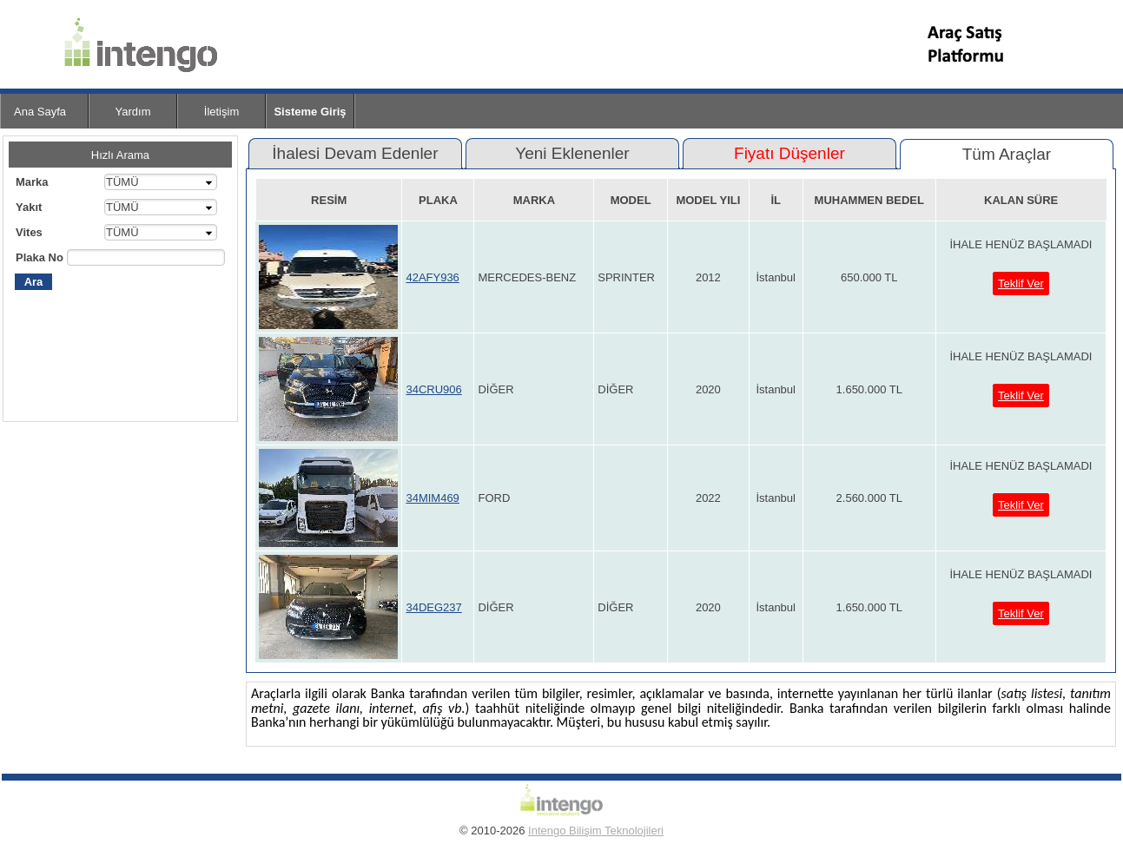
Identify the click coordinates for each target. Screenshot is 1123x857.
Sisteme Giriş (310, 111)
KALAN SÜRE (1021, 200)
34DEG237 (433, 607)
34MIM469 (432, 497)
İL (775, 200)
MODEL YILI (708, 200)
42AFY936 (432, 277)
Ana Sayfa (40, 111)
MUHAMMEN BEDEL (869, 200)
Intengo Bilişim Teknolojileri (596, 830)
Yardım (133, 111)
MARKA (534, 200)
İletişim (221, 111)
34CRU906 (433, 389)
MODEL (631, 200)
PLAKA (438, 200)
